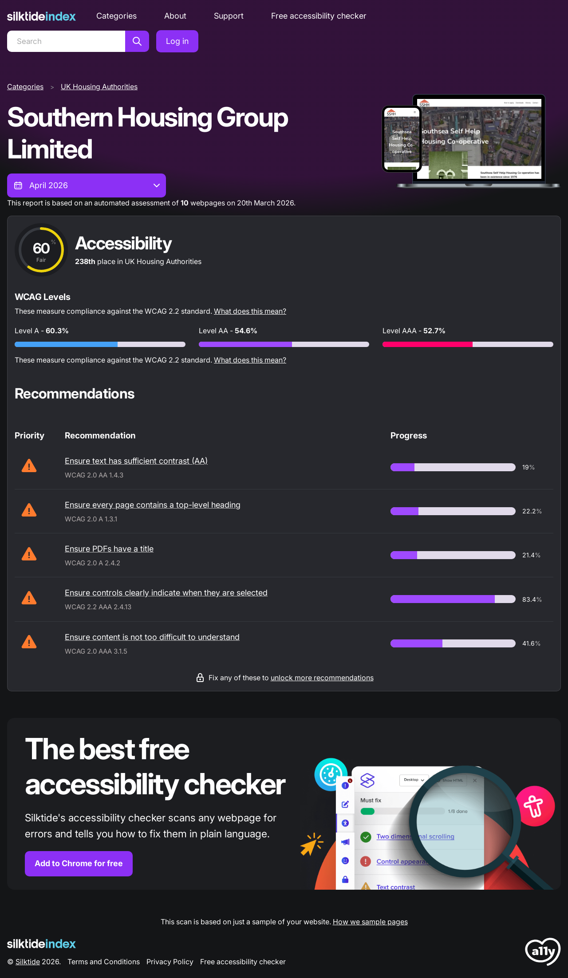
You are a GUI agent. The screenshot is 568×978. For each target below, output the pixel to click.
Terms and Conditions (103, 961)
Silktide (28, 961)
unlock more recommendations (322, 677)
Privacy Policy (169, 961)
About (175, 15)
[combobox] (86, 185)
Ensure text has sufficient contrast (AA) (136, 460)
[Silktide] (41, 16)
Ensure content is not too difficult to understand (152, 637)
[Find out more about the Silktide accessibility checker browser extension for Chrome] (284, 804)
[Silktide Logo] (41, 943)
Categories (116, 15)
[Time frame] (86, 185)
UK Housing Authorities (99, 86)
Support (229, 15)
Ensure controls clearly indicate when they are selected (166, 592)
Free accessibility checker (319, 15)
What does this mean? (250, 311)
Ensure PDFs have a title (109, 548)
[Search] (66, 41)
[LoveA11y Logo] (543, 953)
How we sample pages (370, 921)
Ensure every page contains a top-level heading (153, 504)
